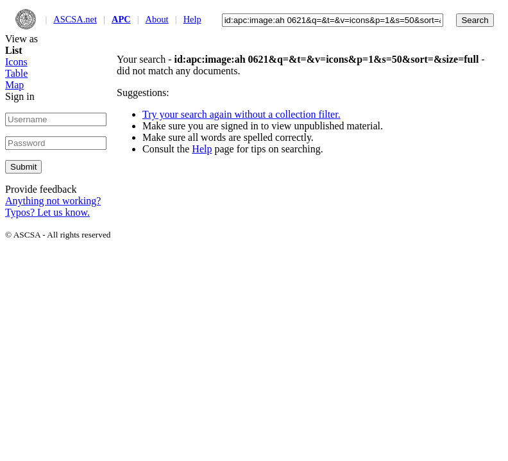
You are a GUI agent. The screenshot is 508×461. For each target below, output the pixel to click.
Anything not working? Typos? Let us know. (53, 206)
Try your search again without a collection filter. (241, 114)
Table (16, 73)
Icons (16, 61)
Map (14, 84)
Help (192, 19)
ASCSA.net (75, 19)
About (157, 19)
